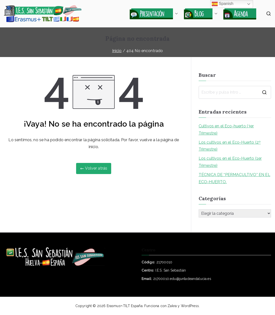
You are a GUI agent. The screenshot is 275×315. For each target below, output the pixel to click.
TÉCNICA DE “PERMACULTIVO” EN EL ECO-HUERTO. (234, 178)
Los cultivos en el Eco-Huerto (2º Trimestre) (230, 146)
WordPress (190, 306)
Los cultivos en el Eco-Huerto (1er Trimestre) (230, 162)
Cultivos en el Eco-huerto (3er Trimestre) (226, 130)
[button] (175, 13)
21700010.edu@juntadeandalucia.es (182, 279)
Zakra (172, 306)
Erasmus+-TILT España (125, 306)
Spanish (222, 4)
